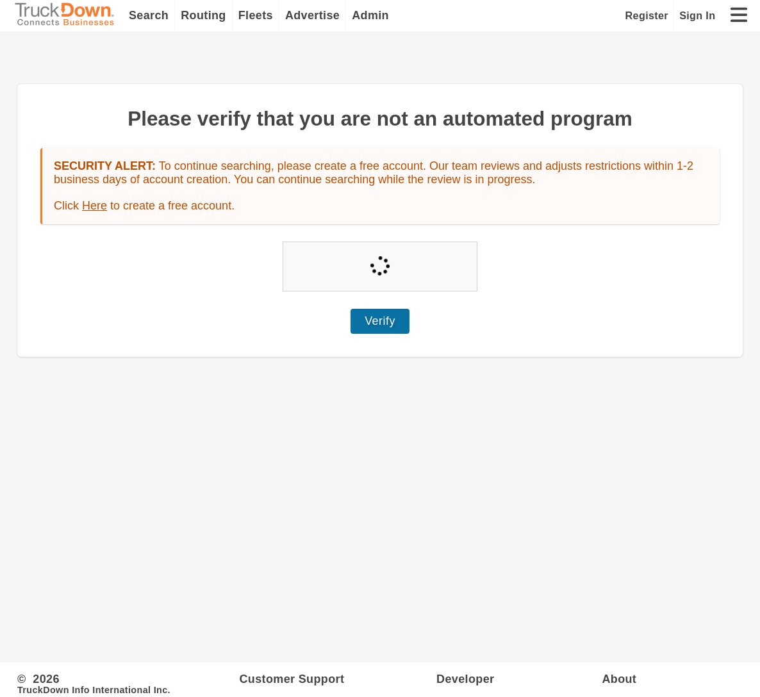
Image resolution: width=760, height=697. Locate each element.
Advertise (312, 15)
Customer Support (291, 679)
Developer (465, 679)
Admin (370, 15)
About (619, 679)
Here (94, 205)
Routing (203, 15)
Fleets (255, 15)
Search (149, 15)
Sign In (697, 15)
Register (646, 15)
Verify (380, 321)
